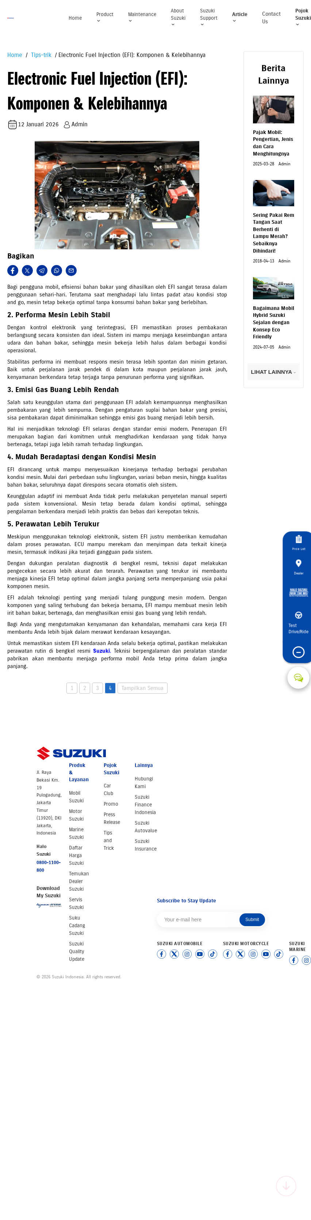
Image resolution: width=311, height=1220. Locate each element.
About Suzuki (178, 17)
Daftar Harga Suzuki (76, 855)
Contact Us (271, 18)
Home (75, 18)
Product (105, 17)
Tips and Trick (109, 840)
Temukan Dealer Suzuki (79, 881)
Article (239, 17)
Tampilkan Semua (143, 688)
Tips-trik (40, 54)
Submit (252, 919)
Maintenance (142, 17)
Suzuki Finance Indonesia (145, 805)
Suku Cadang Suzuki (77, 925)
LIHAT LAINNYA (273, 372)
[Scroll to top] (286, 1186)
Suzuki (102, 651)
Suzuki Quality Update (76, 951)
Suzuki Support (209, 17)
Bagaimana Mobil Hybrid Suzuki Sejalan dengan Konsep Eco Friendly (273, 322)
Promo (111, 804)
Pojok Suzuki (303, 17)
